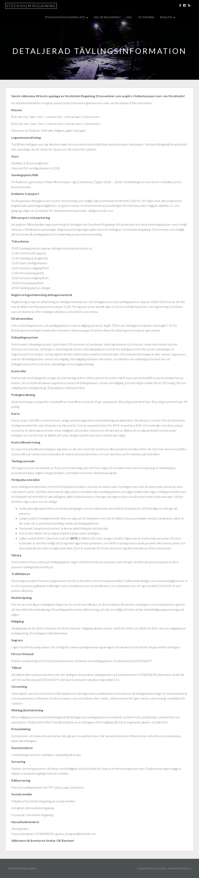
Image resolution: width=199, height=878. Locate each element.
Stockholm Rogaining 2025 (66, 17)
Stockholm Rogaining (31, 6)
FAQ (129, 17)
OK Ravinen (146, 17)
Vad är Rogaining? (107, 17)
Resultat (167, 17)
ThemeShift (160, 868)
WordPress (185, 868)
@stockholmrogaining (40, 808)
